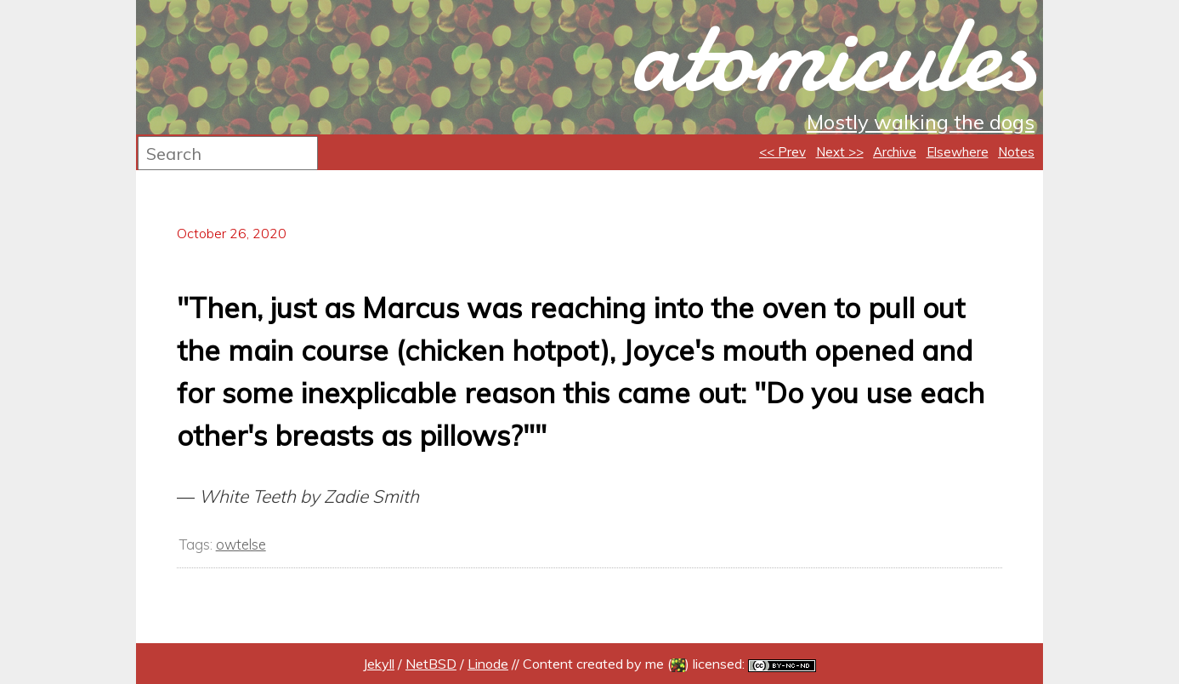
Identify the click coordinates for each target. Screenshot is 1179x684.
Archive (894, 152)
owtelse (241, 544)
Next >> (840, 152)
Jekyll (378, 663)
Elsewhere (958, 152)
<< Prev (782, 152)
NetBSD (430, 663)
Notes (1016, 152)
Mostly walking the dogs (920, 121)
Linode (488, 663)
